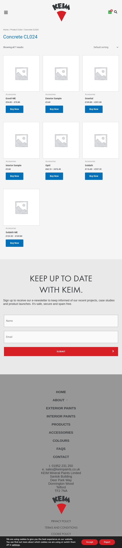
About (61, 400)
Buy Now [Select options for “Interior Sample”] (14, 176)
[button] (6, 12)
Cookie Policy (61, 534)
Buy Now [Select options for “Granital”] (93, 109)
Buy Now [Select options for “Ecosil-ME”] (14, 109)
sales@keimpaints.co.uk (63, 469)
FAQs (60, 449)
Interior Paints (61, 416)
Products (61, 424)
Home (6, 29)
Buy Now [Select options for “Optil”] (54, 176)
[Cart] (110, 12)
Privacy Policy (61, 521)
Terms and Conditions (61, 527)
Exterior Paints (61, 408)
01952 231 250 (62, 466)
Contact (61, 457)
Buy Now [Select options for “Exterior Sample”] (54, 109)
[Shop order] (106, 47)
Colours (61, 440)
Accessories (61, 432)
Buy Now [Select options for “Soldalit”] (93, 176)
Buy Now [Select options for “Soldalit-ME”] (14, 243)
